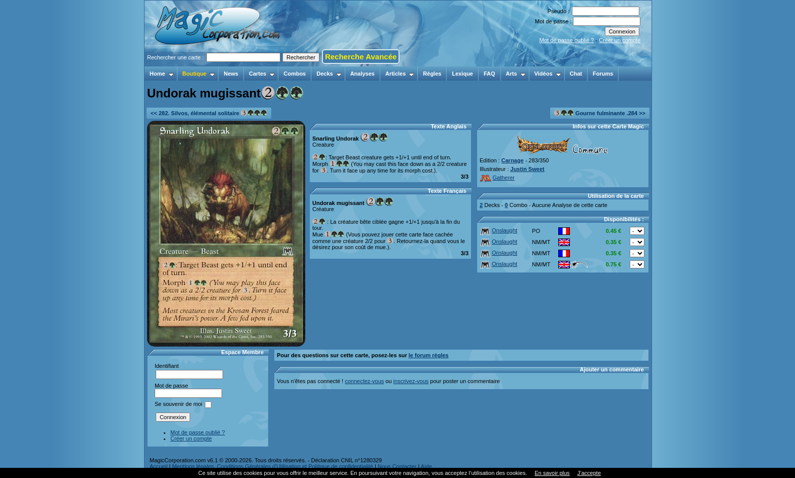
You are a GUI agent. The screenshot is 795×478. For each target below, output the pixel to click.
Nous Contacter (397, 466)
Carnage (512, 160)
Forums (603, 74)
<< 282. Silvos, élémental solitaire (209, 113)
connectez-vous (364, 381)
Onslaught (498, 230)
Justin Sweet (528, 169)
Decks (328, 74)
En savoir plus (551, 473)
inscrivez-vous (411, 381)
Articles (399, 74)
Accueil (158, 466)
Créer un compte (619, 40)
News (231, 74)
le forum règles (429, 355)
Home (162, 74)
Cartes (262, 74)
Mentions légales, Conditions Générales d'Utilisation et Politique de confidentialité (272, 466)
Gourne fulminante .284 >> (599, 113)
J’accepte (589, 473)
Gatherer (497, 178)
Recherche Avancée (360, 56)
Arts (516, 74)
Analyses (362, 74)
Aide (426, 466)
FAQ (489, 74)
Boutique (199, 74)
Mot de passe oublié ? (566, 40)
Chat (576, 74)
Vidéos (547, 74)
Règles (432, 74)
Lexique (462, 74)
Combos (294, 74)
